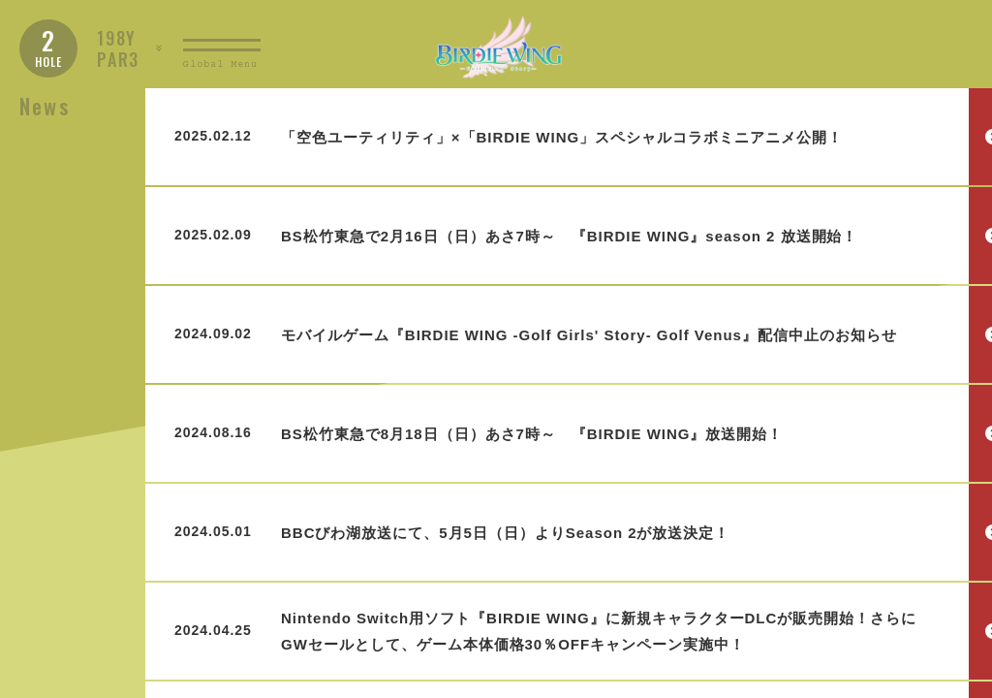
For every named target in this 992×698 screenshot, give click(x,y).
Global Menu (220, 64)
